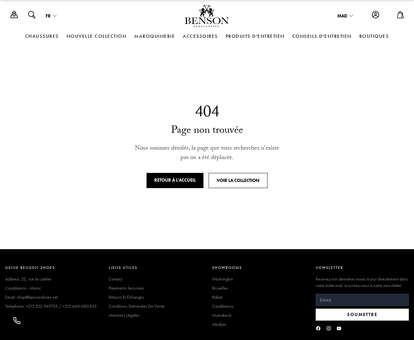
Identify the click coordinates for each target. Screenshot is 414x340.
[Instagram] (328, 328)
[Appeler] (16, 320)
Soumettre (362, 314)
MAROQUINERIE (154, 36)
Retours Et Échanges (126, 297)
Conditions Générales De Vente (137, 306)
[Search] (31, 16)
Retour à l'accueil (175, 180)
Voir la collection (238, 180)
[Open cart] (400, 16)
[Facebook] (318, 328)
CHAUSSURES (42, 36)
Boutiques (374, 36)
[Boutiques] (14, 16)
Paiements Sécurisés (126, 288)
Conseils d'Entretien (322, 36)
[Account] (375, 16)
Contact (115, 279)
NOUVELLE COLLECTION (97, 36)
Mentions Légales (124, 315)
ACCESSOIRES (200, 36)
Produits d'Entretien (255, 36)
